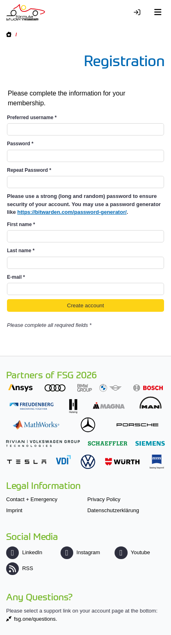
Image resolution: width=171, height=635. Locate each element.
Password (20, 144)
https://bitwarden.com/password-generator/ (71, 212)
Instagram (80, 552)
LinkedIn (24, 552)
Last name (20, 250)
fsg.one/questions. (35, 619)
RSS (19, 568)
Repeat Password (29, 170)
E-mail (16, 277)
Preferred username (31, 117)
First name (21, 224)
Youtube (132, 552)
